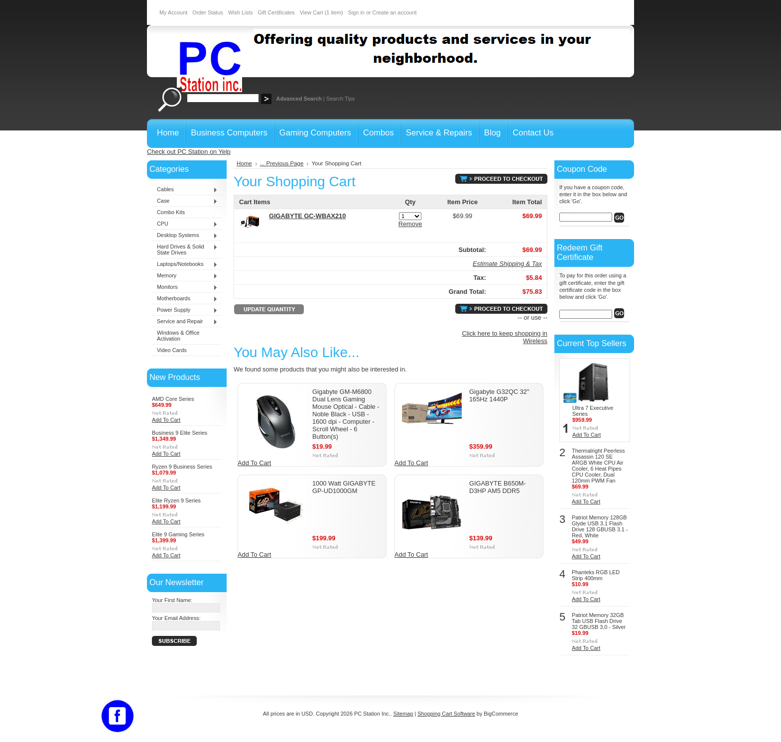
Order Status (207, 12)
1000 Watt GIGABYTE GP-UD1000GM (344, 487)
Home (244, 163)
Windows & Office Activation (178, 336)
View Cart (321, 12)
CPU (185, 224)
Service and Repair (185, 321)
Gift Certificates (276, 12)
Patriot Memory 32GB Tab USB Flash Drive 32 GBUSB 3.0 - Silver (599, 621)
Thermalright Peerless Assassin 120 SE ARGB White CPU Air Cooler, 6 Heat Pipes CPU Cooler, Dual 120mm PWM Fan (598, 466)
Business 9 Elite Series (179, 433)
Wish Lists (240, 12)
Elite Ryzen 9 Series (176, 500)
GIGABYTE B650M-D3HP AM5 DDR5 (497, 487)
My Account (173, 12)
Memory (185, 275)
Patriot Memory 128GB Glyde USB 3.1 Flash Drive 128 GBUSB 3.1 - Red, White (600, 526)
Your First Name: (172, 600)
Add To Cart (166, 420)
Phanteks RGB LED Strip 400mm (596, 575)
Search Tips (340, 99)
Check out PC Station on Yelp (189, 151)
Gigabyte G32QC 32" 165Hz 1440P (499, 395)
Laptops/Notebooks (185, 264)
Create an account (395, 12)
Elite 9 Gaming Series (178, 534)
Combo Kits (171, 212)
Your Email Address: (176, 618)
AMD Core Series (173, 399)
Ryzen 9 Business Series (182, 467)
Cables (185, 189)
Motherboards (185, 298)
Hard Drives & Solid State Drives (185, 249)
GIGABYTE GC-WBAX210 (307, 216)
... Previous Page (282, 163)
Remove (410, 224)
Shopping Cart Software (446, 714)
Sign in (356, 12)
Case (185, 201)
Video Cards (172, 350)
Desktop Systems (185, 235)
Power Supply (185, 310)
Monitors (185, 287)
